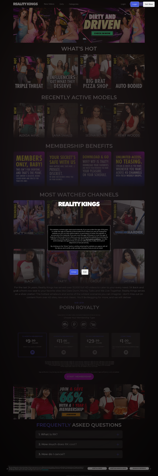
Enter (73, 272)
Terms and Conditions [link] (93, 239)
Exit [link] (85, 272)
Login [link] (134, 4)
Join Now (149, 4)
